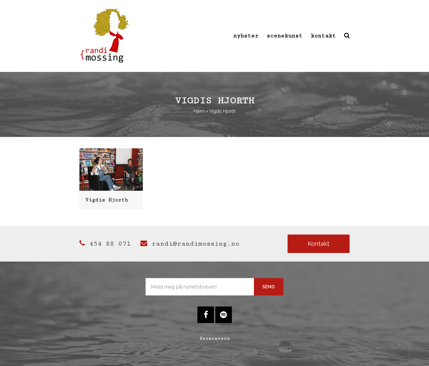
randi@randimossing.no (189, 243)
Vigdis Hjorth (106, 200)
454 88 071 (105, 243)
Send (268, 286)
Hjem (199, 111)
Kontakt (318, 243)
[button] (347, 36)
